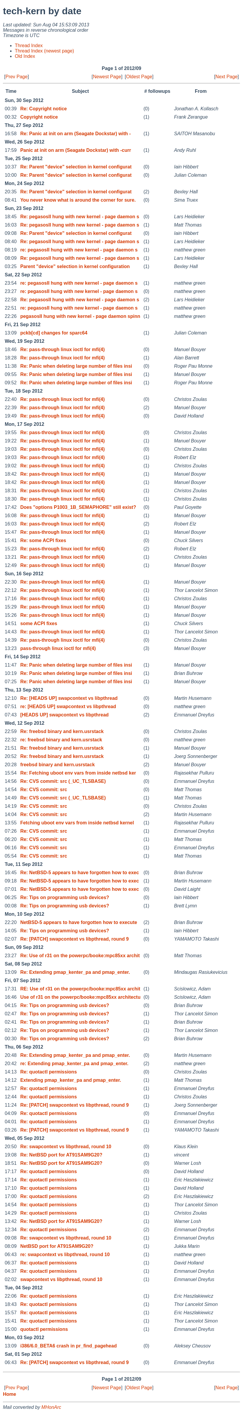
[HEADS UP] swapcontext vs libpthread (64, 714)
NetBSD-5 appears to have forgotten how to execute (78, 922)
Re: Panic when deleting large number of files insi (76, 366)
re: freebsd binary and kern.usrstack (61, 739)
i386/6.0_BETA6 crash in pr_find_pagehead (68, 1345)
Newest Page (107, 76)
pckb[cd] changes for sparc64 (53, 332)
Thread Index (29, 45)
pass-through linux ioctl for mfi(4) (58, 648)
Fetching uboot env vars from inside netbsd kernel (77, 822)
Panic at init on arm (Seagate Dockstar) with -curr (75, 150)
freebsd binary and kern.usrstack (57, 764)
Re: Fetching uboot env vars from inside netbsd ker (78, 772)
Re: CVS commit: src (43, 789)
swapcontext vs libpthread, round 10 (61, 1279)
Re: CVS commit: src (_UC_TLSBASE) (63, 781)
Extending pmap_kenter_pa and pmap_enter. (70, 1080)
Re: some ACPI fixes (43, 540)
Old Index (25, 56)
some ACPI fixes (38, 623)
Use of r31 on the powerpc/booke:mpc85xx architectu (80, 997)
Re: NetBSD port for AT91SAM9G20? (61, 1154)
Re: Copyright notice (43, 108)
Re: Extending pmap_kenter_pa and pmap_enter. (75, 972)
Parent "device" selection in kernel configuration (75, 266)
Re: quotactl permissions (48, 1071)
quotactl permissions (44, 1329)
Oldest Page (139, 76)
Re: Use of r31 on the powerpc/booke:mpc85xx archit (80, 955)
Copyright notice (39, 117)
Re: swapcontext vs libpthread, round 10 (65, 1146)
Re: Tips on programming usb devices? (64, 897)
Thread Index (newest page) (44, 50)
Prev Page (16, 76)
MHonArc (51, 1407)
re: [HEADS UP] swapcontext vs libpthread (68, 706)
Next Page (226, 76)
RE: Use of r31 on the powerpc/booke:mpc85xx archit (80, 988)
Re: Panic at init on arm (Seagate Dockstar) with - (75, 133)
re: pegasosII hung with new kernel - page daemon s (79, 249)
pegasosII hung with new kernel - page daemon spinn (80, 316)
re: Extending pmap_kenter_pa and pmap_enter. (74, 1063)
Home (9, 1394)
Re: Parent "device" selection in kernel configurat (75, 166)
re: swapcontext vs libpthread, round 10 (65, 1254)
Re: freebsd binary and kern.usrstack (62, 731)
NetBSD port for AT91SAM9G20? (56, 1246)
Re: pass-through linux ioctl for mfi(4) (62, 349)
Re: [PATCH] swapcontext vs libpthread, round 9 (74, 939)
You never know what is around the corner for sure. (78, 200)
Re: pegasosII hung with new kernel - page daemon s (79, 216)
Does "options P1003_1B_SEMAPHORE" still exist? (78, 507)
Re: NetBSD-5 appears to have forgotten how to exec (79, 872)
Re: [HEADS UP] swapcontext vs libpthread (69, 698)
